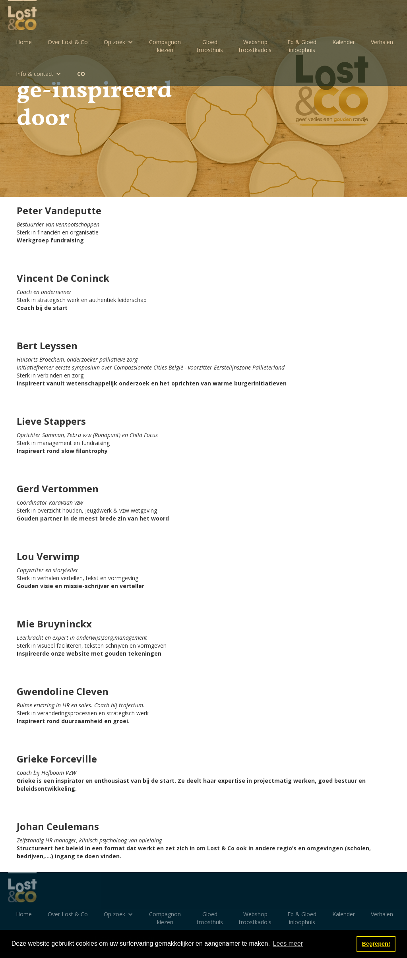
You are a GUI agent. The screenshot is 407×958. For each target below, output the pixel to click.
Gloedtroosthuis (210, 46)
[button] (118, 42)
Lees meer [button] (288, 943)
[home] (22, 15)
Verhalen (382, 42)
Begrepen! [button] (376, 944)
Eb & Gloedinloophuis (301, 46)
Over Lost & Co (68, 42)
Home (24, 42)
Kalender (343, 42)
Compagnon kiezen (165, 46)
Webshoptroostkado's (255, 46)
